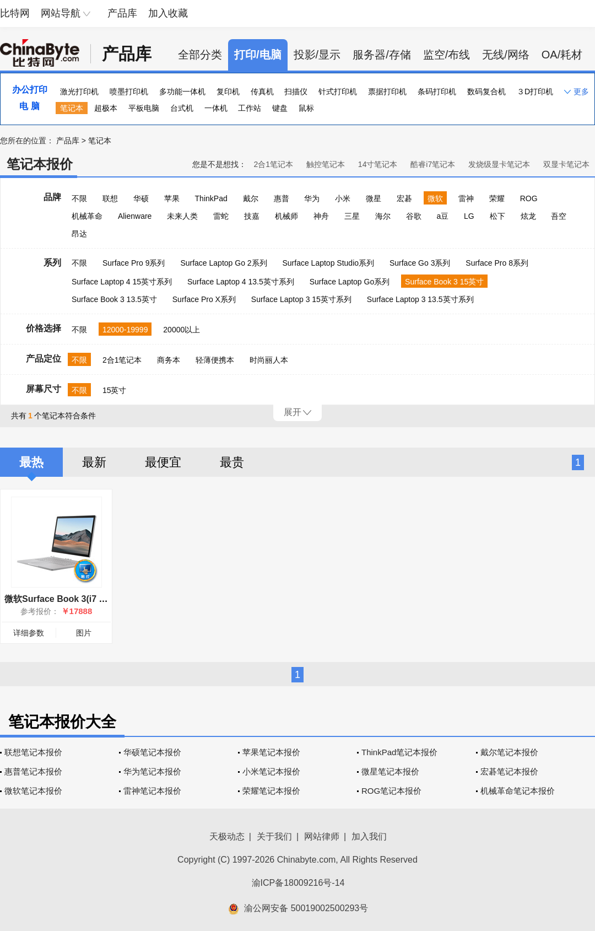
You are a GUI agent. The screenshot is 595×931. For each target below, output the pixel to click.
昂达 (79, 233)
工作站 (249, 108)
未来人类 (182, 216)
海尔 (383, 216)
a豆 (442, 216)
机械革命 (87, 216)
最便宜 (163, 462)
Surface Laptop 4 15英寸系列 (122, 281)
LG (469, 216)
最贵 (232, 462)
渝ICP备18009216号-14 (298, 882)
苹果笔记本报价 (271, 752)
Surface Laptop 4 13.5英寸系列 (240, 281)
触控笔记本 (325, 164)
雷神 (466, 198)
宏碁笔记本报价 (509, 771)
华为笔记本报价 (152, 771)
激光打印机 (79, 91)
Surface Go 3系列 (420, 263)
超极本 (105, 108)
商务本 (168, 360)
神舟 (321, 216)
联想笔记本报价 (33, 752)
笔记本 (71, 108)
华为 (312, 198)
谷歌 (413, 216)
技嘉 (251, 216)
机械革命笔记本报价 (517, 790)
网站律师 (321, 836)
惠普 (281, 198)
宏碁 (404, 198)
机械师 (286, 216)
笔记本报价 (40, 164)
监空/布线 (446, 55)
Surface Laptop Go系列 (350, 281)
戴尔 (250, 198)
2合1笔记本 (273, 164)
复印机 (228, 91)
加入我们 (369, 836)
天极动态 (227, 836)
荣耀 (497, 198)
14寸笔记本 (378, 164)
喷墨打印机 (129, 91)
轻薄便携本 (215, 360)
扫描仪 (295, 91)
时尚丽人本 (269, 360)
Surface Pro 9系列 (133, 263)
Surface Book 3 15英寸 (444, 281)
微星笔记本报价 (390, 771)
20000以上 (181, 329)
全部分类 (200, 55)
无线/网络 (505, 55)
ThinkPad (211, 198)
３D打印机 (535, 91)
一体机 (216, 108)
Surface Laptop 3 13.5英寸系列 (420, 299)
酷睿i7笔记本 (432, 164)
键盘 (280, 108)
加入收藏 (168, 13)
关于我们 (274, 836)
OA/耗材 (562, 55)
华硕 (141, 198)
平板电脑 (143, 108)
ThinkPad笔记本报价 (399, 752)
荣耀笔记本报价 (271, 790)
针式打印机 (337, 91)
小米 (342, 198)
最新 (94, 462)
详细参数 (28, 632)
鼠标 (306, 108)
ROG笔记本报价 (391, 790)
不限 (79, 198)
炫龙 (528, 216)
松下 (497, 216)
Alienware (135, 216)
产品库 (122, 13)
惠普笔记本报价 (33, 771)
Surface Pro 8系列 (497, 263)
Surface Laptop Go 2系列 (223, 263)
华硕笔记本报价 (152, 752)
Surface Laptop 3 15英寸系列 (301, 299)
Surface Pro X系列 (204, 299)
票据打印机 (387, 91)
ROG (529, 198)
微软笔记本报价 (33, 790)
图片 (83, 632)
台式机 (181, 108)
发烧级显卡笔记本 (499, 164)
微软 (435, 198)
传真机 (262, 91)
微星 (373, 198)
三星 (352, 216)
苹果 (172, 198)
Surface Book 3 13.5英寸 (114, 299)
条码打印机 (437, 91)
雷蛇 (221, 216)
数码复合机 (486, 91)
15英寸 (114, 390)
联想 (110, 198)
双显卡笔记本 (566, 164)
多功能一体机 (182, 91)
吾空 (558, 216)
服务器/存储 (382, 55)
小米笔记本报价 (271, 771)
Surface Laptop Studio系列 (328, 263)
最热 (31, 462)
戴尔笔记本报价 (509, 752)
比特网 (15, 13)
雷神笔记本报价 (152, 790)
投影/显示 (317, 55)
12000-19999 (125, 329)
